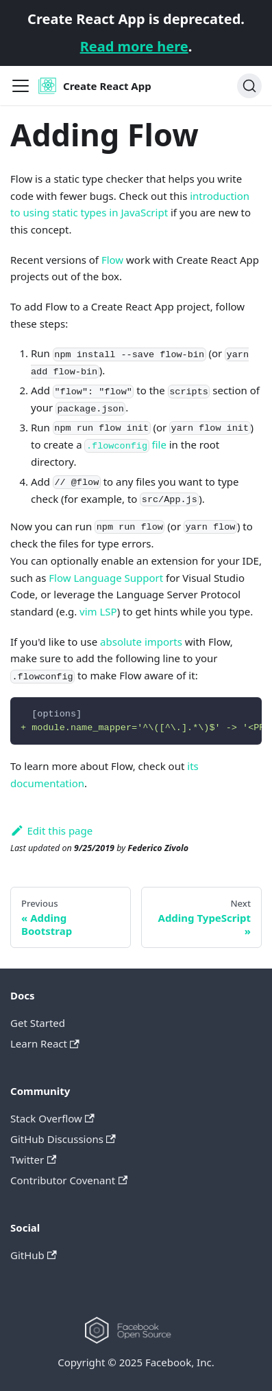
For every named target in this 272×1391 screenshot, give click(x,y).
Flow (112, 260)
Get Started (37, 1023)
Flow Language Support (106, 578)
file (125, 444)
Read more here (134, 46)
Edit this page (51, 830)
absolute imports (141, 641)
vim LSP (98, 611)
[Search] (249, 85)
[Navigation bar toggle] (20, 86)
